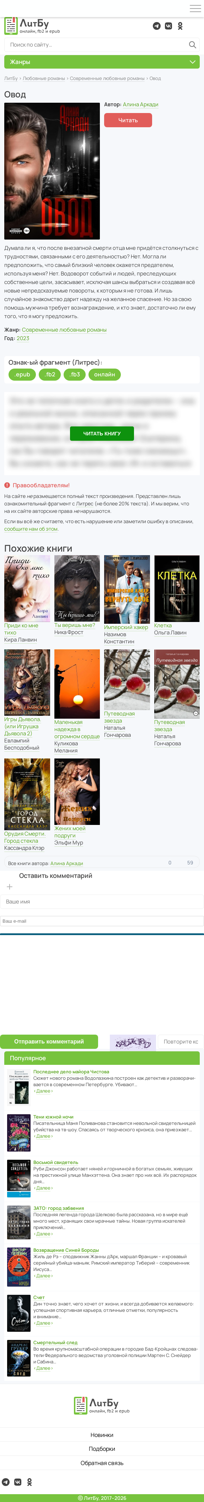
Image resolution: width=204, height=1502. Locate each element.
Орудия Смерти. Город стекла (25, 837)
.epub (22, 374)
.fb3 (74, 374)
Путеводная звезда (119, 717)
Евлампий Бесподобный (21, 744)
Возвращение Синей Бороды (66, 1250)
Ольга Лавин (170, 632)
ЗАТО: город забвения (58, 1208)
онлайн (104, 374)
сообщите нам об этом (31, 528)
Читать (128, 120)
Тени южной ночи (53, 1117)
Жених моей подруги (70, 832)
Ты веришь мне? (74, 625)
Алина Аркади (141, 104)
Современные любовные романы (107, 78)
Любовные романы (44, 78)
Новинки (102, 1435)
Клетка (163, 625)
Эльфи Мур (68, 842)
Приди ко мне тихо (21, 629)
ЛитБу (11, 78)
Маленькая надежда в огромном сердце (77, 729)
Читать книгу (102, 433)
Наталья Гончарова (117, 731)
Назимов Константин (119, 638)
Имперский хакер (126, 627)
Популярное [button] (28, 1058)
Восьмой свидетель (55, 1162)
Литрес (84, 503)
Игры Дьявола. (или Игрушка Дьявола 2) (22, 726)
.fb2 (49, 374)
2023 (23, 338)
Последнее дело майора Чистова (71, 1071)
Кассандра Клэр (24, 848)
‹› (43, 1091)
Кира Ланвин (20, 639)
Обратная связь (102, 1463)
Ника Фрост (69, 632)
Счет (39, 1297)
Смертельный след (55, 1342)
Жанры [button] (102, 62)
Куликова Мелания (66, 747)
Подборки (102, 1449)
